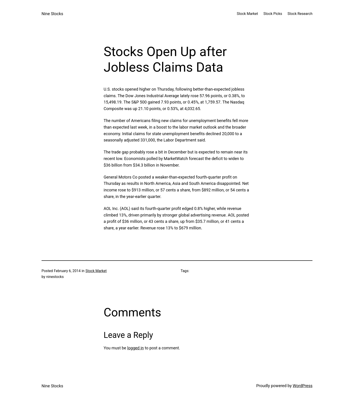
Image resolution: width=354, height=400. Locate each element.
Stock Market (96, 271)
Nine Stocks (52, 13)
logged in (135, 348)
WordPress (302, 385)
